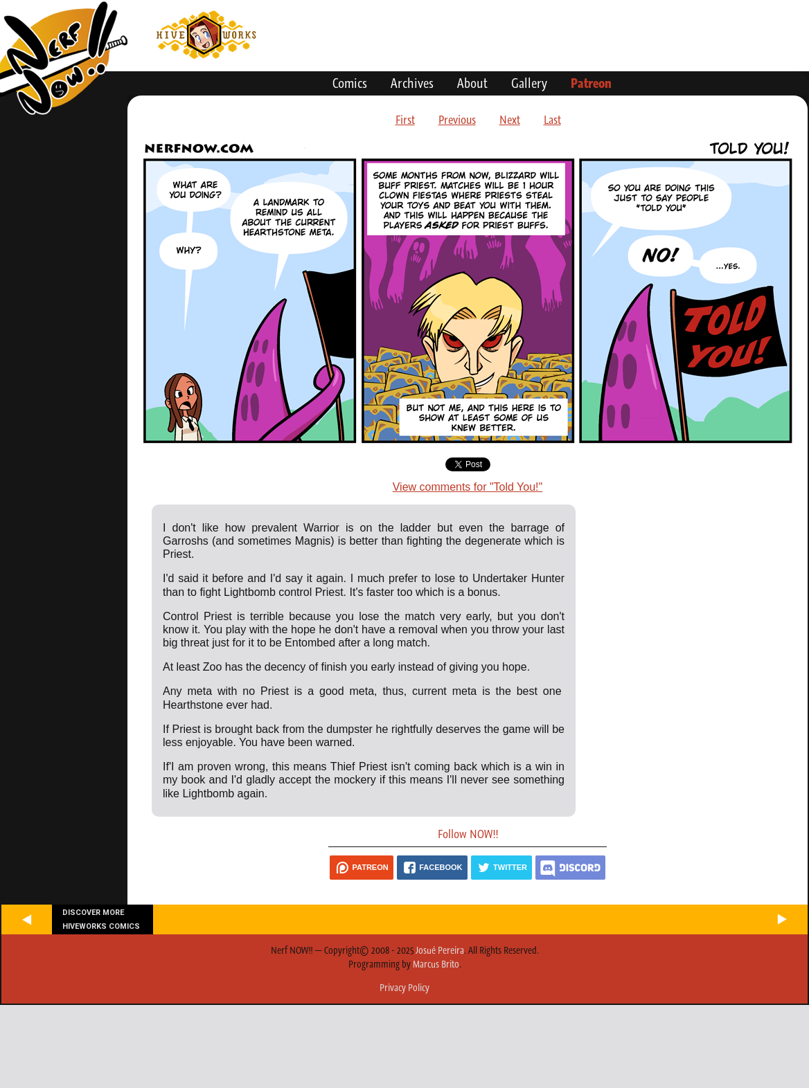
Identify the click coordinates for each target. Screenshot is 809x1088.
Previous (457, 119)
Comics (349, 83)
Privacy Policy (404, 987)
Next (509, 119)
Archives (412, 83)
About (472, 83)
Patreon (591, 83)
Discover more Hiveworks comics (101, 919)
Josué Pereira (440, 950)
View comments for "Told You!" (468, 487)
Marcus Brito (436, 964)
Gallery (529, 83)
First (405, 119)
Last (552, 119)
